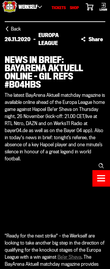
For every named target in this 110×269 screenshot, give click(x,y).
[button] (92, 39)
